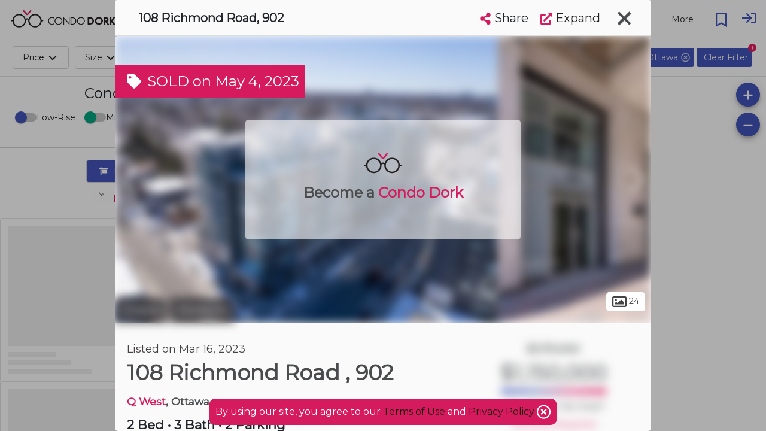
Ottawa (141, 310)
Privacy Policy (503, 411)
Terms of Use (414, 411)
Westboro (202, 310)
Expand (570, 18)
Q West (146, 401)
